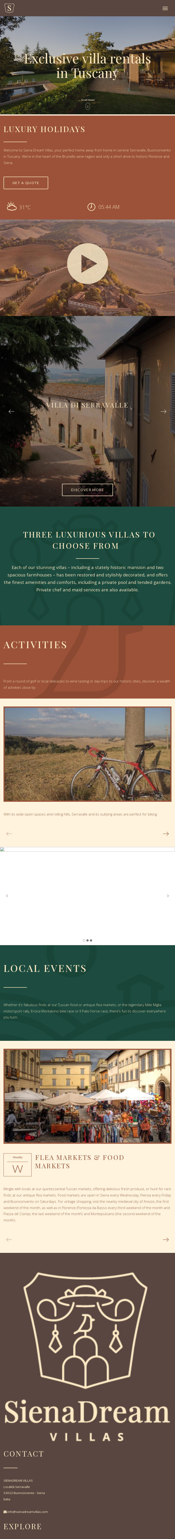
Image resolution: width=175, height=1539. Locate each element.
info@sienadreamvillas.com (27, 1512)
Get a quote (25, 182)
